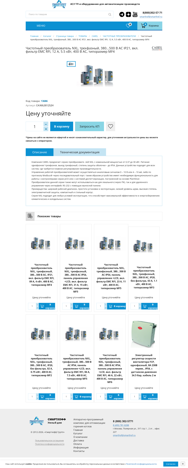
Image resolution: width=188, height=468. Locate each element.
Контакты (78, 451)
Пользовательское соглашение (49, 440)
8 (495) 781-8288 (121, 425)
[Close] (183, 464)
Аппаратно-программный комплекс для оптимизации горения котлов (89, 423)
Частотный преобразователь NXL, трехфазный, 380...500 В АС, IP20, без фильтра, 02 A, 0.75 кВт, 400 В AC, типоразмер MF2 (41, 365)
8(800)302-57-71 (152, 12)
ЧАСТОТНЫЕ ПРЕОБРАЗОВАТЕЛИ (119, 36)
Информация (81, 447)
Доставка (78, 440)
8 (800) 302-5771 (123, 421)
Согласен (170, 464)
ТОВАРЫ (83, 36)
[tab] (39, 152)
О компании (80, 437)
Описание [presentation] (39, 152)
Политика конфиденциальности (49, 444)
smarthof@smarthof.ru (151, 16)
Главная (34, 36)
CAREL (95, 36)
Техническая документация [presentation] (79, 152)
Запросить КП (89, 126)
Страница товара (65, 36)
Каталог (47, 36)
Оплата (77, 444)
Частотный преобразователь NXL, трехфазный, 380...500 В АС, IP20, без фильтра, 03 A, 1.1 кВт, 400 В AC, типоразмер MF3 (144, 277)
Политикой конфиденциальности (141, 464)
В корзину (61, 126)
